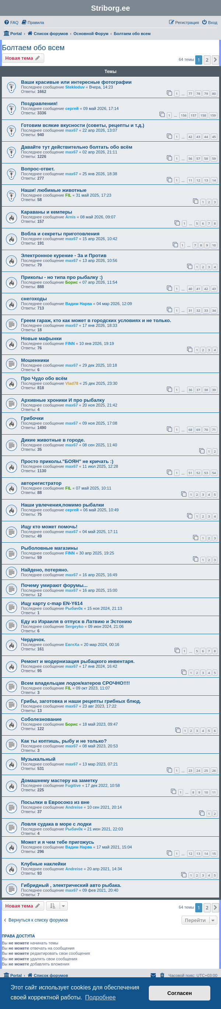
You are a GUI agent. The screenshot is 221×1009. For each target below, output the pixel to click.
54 (214, 472)
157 (193, 115)
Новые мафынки (41, 338)
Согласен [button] (179, 993)
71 (214, 429)
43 (198, 136)
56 (190, 158)
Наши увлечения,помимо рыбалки (62, 505)
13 (206, 180)
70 (206, 429)
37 (198, 389)
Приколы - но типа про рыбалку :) (62, 277)
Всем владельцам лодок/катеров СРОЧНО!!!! (75, 683)
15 (214, 853)
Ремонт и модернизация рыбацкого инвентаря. (77, 661)
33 (206, 310)
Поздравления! (39, 103)
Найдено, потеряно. (45, 570)
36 (190, 389)
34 (214, 310)
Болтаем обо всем (33, 48)
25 (206, 770)
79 (206, 93)
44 (206, 136)
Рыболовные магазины (49, 548)
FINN (70, 343)
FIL (68, 195)
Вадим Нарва (78, 303)
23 (190, 770)
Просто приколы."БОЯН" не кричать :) (67, 461)
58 (206, 158)
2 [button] (207, 59)
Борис (71, 282)
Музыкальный (38, 759)
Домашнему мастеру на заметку (59, 780)
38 (206, 389)
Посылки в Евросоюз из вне (55, 802)
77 (190, 93)
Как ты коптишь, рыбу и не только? (64, 741)
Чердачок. (33, 639)
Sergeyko (74, 626)
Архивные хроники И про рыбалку (63, 400)
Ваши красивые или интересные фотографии (76, 82)
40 (190, 288)
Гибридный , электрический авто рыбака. (71, 885)
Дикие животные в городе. (53, 440)
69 (198, 429)
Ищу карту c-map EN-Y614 (52, 603)
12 (198, 180)
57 (198, 158)
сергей (71, 108)
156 (183, 115)
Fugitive (73, 785)
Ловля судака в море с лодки (56, 824)
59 (214, 158)
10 (214, 245)
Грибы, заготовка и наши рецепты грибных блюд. (81, 701)
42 (190, 136)
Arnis (70, 217)
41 (198, 288)
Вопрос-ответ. (38, 169)
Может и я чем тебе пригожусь (57, 842)
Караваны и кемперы (46, 212)
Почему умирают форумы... (54, 585)
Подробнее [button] (100, 997)
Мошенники (35, 360)
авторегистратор (41, 483)
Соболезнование (41, 719)
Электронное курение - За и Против (63, 255)
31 (190, 310)
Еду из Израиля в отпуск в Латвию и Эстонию (76, 621)
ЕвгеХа (72, 644)
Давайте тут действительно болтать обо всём (76, 147)
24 (198, 770)
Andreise (74, 807)
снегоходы (34, 298)
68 (190, 429)
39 (214, 389)
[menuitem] (11, 22)
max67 (71, 130)
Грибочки (32, 418)
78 (198, 93)
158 (203, 115)
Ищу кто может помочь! (49, 526)
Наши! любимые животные (54, 190)
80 (214, 93)
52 (198, 472)
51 (190, 472)
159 (213, 115)
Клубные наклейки (43, 864)
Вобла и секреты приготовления (60, 233)
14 (214, 180)
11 (190, 180)
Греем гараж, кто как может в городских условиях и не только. (96, 320)
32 (198, 310)
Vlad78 (71, 383)
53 (206, 472)
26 (214, 770)
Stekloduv (75, 87)
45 (214, 136)
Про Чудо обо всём (44, 378)
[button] (215, 59)
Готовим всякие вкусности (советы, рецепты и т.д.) (82, 125)
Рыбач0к (74, 608)
